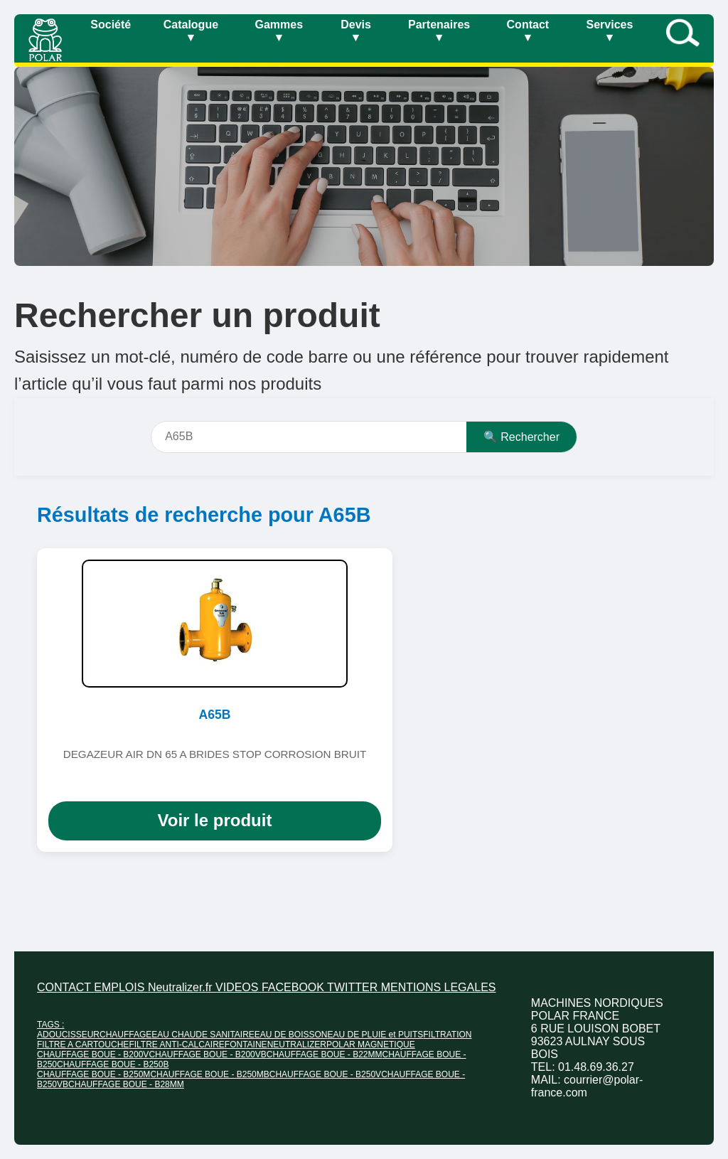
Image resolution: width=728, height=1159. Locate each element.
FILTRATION (447, 1035)
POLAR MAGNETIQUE (370, 1044)
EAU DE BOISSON (291, 1035)
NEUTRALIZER (296, 1044)
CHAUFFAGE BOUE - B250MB (209, 1074)
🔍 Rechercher (521, 437)
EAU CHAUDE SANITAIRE (202, 1035)
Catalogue (191, 30)
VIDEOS (238, 987)
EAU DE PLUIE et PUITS (376, 1035)
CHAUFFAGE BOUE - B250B (112, 1064)
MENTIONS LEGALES (438, 987)
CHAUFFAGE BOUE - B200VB (207, 1054)
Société (110, 24)
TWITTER (354, 987)
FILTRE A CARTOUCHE (83, 1044)
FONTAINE (246, 1044)
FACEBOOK (294, 987)
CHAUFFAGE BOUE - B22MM (324, 1054)
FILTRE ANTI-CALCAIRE (176, 1044)
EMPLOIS (121, 987)
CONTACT (65, 987)
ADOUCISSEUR (68, 1035)
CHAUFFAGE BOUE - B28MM (126, 1084)
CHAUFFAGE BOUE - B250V (325, 1074)
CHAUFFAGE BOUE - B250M (93, 1074)
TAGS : (50, 1025)
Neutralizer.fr (181, 987)
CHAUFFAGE (125, 1035)
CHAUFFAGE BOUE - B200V (93, 1054)
